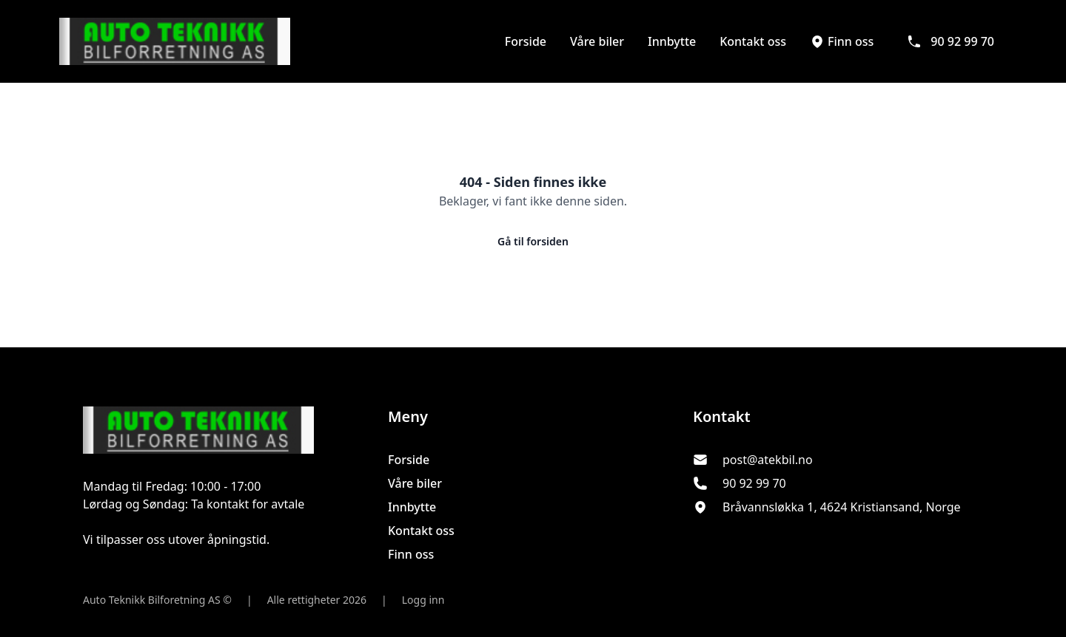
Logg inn (423, 600)
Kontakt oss (753, 41)
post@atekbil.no (768, 460)
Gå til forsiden (533, 241)
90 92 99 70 (950, 41)
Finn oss (842, 41)
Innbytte (672, 41)
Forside (525, 41)
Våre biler (597, 41)
